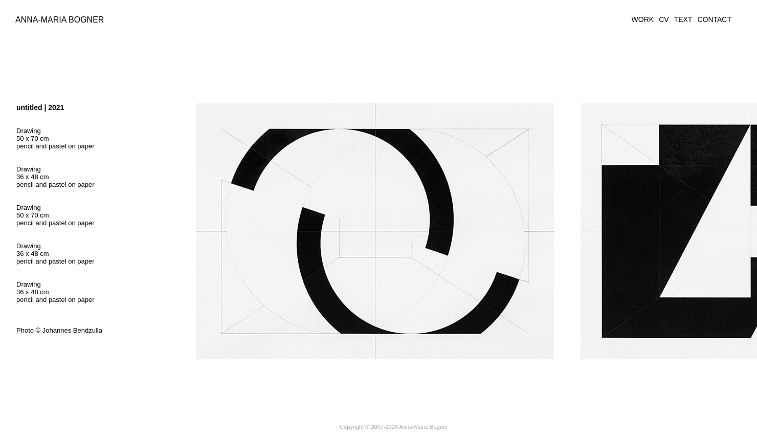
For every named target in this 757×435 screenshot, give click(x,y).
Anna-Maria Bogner (59, 19)
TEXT (683, 19)
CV (664, 19)
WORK (643, 19)
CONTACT (714, 19)
